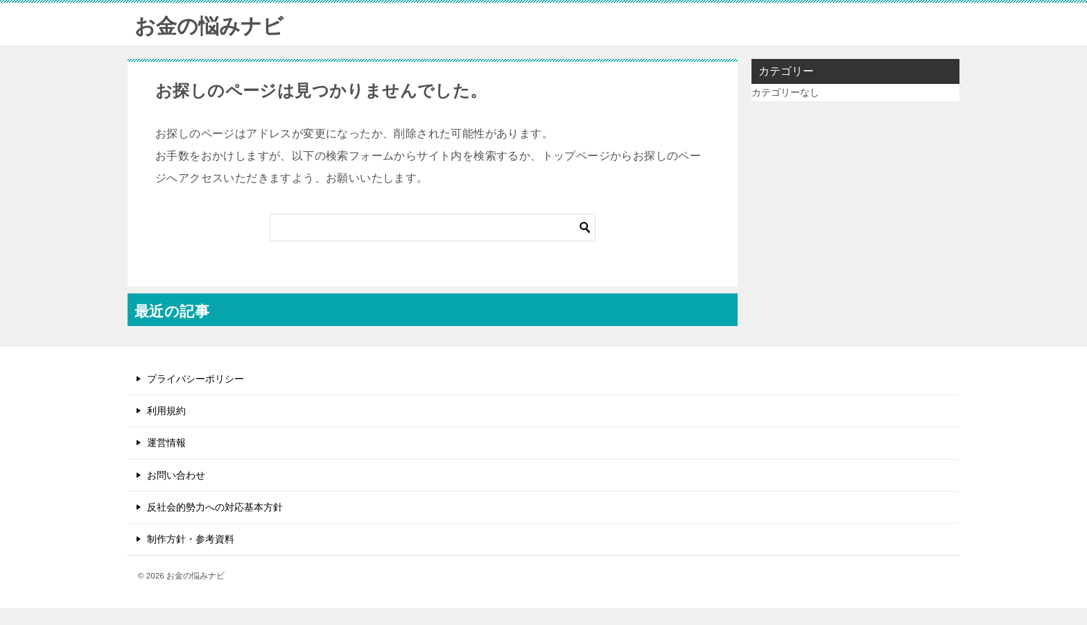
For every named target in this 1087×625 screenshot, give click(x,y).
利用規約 (166, 410)
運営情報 (166, 442)
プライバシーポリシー (195, 378)
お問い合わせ (176, 475)
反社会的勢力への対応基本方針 (215, 507)
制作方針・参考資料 (190, 539)
